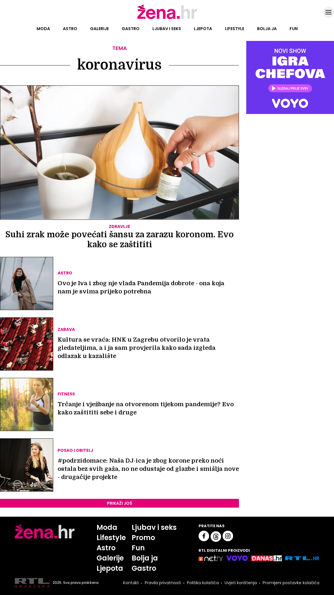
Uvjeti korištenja (241, 583)
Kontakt (131, 583)
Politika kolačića (203, 583)
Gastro (131, 29)
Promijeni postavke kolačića (291, 583)
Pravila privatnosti (163, 583)
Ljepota (203, 29)
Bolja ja (267, 29)
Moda (43, 29)
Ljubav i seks (166, 29)
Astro (70, 29)
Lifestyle (234, 29)
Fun (294, 29)
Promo (143, 537)
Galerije (99, 29)
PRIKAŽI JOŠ (119, 503)
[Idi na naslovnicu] (167, 18)
